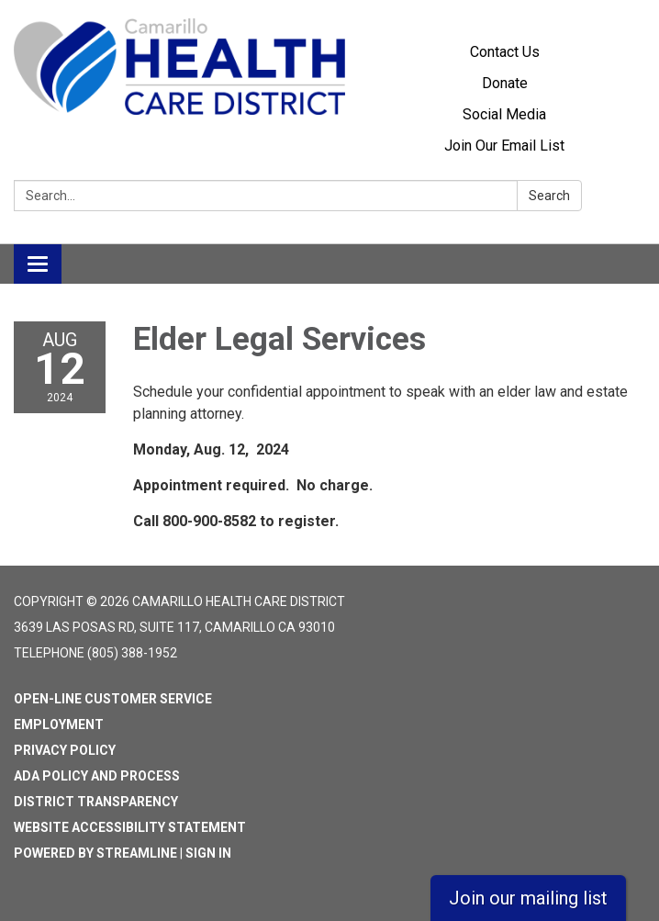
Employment (59, 724)
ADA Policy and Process (97, 776)
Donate (505, 83)
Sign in (208, 853)
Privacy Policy (65, 750)
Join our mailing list (528, 898)
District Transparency (96, 801)
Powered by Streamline (95, 853)
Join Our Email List (504, 145)
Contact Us (505, 52)
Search (549, 195)
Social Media (504, 114)
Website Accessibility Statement (130, 827)
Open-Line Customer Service (113, 698)
